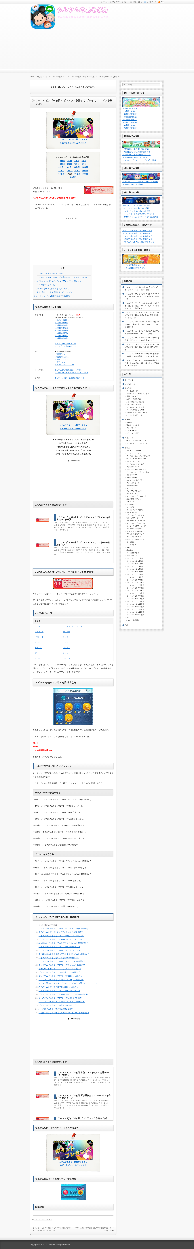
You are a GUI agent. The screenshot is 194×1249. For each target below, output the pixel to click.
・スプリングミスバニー (64, 365)
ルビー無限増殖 (133, 620)
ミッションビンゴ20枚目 (135, 607)
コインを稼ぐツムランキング (136, 443)
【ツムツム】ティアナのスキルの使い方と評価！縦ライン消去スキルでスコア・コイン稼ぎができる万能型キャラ (142, 305)
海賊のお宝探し (132, 477)
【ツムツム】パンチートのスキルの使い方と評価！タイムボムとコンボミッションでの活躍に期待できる (142, 363)
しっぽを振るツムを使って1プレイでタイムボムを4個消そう (64, 1013)
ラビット (66, 658)
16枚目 (85, 170)
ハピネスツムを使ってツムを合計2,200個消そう (59, 958)
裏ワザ (128, 617)
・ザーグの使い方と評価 (132, 184)
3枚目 (76, 161)
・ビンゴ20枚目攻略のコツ (65, 344)
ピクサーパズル (132, 475)
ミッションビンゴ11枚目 (135, 585)
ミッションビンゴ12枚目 (135, 588)
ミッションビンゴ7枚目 (134, 574)
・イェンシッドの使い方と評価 (135, 208)
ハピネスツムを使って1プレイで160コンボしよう (59, 950)
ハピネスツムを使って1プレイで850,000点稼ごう (59, 947)
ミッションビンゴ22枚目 (135, 612)
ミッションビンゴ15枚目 (135, 596)
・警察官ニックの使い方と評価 (135, 149)
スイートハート (132, 488)
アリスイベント (132, 502)
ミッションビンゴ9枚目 (134, 580)
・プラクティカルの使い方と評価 (136, 211)
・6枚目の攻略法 (61, 336)
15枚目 (77, 170)
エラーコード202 (132, 433)
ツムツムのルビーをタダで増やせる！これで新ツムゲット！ (64, 277)
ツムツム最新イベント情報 (50, 273)
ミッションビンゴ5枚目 (134, 569)
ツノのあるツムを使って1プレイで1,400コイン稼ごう (61, 998)
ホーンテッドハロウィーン (136, 469)
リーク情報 (130, 542)
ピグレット (39, 637)
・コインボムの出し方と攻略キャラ (137, 233)
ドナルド (38, 648)
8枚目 (84, 164)
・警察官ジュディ (62, 357)
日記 (126, 625)
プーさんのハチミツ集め (135, 464)
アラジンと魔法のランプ (135, 534)
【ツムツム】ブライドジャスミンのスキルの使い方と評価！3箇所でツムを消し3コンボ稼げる (142, 296)
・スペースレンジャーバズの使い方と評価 (140, 182)
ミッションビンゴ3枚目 (134, 564)
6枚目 (69, 164)
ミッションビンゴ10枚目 (135, 582)
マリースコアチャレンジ (135, 515)
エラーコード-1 (132, 428)
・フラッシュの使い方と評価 (134, 157)
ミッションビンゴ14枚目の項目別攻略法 (52, 296)
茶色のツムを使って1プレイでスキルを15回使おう (60, 969)
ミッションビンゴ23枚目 (135, 615)
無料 (128, 547)
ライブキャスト (132, 545)
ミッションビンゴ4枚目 (134, 566)
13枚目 (61, 170)
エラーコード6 (131, 430)
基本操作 (129, 550)
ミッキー (66, 653)
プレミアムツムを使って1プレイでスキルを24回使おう (62, 1002)
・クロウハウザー (62, 359)
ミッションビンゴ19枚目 (135, 604)
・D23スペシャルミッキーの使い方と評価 (140, 217)
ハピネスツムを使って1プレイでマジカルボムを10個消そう (63, 928)
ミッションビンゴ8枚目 (134, 577)
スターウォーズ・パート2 (135, 523)
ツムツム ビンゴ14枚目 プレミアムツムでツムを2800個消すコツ (83, 543)
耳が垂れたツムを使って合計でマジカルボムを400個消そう (63, 943)
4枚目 (84, 161)
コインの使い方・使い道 (135, 407)
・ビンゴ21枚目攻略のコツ (65, 346)
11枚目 (77, 167)
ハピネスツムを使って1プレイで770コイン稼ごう (59, 991)
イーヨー (38, 626)
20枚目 (85, 174)
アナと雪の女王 (132, 486)
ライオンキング (132, 512)
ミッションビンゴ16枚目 (135, 599)
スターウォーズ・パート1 (135, 521)
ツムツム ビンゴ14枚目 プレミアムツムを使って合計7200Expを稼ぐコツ (82, 1119)
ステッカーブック (132, 467)
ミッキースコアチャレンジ (136, 526)
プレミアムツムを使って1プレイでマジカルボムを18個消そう (64, 994)
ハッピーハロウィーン (134, 529)
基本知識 (128, 388)
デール (37, 642)
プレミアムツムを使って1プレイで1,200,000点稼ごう (61, 980)
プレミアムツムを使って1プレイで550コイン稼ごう (60, 976)
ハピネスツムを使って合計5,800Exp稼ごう (57, 1009)
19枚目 (77, 174)
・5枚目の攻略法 (61, 333)
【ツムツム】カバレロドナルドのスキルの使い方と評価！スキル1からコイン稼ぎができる (142, 347)
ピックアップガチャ (133, 537)
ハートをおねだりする (134, 415)
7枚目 (76, 164)
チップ (65, 637)
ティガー (66, 632)
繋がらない (130, 422)
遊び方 (127, 448)
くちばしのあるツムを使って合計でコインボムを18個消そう (64, 954)
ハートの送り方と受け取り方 (136, 412)
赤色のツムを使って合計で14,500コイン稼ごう (58, 987)
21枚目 (73, 177)
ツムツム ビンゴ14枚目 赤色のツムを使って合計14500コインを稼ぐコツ (83, 1073)
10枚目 (69, 167)
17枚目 (61, 174)
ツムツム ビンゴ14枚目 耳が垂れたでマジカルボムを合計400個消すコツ (83, 1096)
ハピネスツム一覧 (46, 285)
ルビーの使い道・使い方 (135, 402)
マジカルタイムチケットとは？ (137, 394)
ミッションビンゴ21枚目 (135, 609)
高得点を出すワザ (132, 555)
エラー (127, 420)
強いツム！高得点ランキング (136, 441)
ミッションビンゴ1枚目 (134, 558)
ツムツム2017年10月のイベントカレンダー (71, 373)
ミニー (37, 658)
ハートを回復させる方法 (135, 410)
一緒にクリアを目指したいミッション (54, 292)
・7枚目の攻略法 (61, 338)
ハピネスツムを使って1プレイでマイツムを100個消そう (62, 961)
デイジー (66, 642)
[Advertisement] (97, 49)
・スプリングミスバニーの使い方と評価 (139, 160)
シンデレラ (130, 504)
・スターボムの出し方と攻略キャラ (137, 236)
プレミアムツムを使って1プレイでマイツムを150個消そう (63, 965)
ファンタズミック (132, 483)
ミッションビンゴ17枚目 (135, 601)
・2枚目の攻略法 (61, 325)
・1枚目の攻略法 (61, 323)
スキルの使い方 (132, 391)
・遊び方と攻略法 (62, 320)
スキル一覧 (129, 438)
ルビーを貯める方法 (133, 399)
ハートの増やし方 (132, 553)
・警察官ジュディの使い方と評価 (136, 152)
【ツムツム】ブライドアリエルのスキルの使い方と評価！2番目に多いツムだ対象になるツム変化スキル (142, 315)
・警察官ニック (61, 354)
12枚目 (85, 167)
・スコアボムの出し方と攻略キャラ (137, 239)
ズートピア (130, 507)
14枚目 (70, 170)
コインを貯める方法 (133, 404)
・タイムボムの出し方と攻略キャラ (137, 231)
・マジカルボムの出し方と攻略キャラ (138, 242)
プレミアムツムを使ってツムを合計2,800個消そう (60, 972)
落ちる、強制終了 (132, 425)
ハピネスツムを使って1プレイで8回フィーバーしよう (61, 936)
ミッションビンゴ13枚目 (135, 590)
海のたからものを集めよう (136, 531)
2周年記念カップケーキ (134, 518)
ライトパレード (132, 494)
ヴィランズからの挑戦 (134, 510)
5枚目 (62, 164)
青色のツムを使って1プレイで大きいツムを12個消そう (62, 932)
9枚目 (60, 167)
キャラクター (130, 380)
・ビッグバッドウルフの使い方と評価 (138, 214)
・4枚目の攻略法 (61, 330)
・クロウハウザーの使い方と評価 (136, 155)
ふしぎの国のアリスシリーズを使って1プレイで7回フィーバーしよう (68, 983)
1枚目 (62, 161)
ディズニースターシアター (136, 459)
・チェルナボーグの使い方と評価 (136, 205)
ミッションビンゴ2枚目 (134, 561)
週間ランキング (132, 396)
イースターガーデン (133, 453)
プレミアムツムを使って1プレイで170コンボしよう (60, 939)
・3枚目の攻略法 (61, 328)
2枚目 (69, 161)
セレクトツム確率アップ (135, 539)
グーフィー (39, 632)
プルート (66, 648)
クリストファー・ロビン (72, 626)
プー (36, 653)
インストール (130, 384)
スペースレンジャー (133, 451)
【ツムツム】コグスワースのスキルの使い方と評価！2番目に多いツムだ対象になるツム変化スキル (142, 324)
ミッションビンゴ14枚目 (43, 1220)
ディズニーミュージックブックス (138, 456)
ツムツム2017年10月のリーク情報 (68, 370)
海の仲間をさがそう (133, 499)
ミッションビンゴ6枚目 (134, 572)
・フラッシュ (60, 362)
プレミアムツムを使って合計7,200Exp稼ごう (57, 1005)
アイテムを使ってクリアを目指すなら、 (52, 289)
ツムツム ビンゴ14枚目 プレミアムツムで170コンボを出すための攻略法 (83, 518)
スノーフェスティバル (134, 491)
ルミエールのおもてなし (135, 480)
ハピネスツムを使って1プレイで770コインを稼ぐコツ (57, 281)
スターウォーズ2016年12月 (136, 496)
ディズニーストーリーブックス (137, 472)
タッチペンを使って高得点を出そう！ (69, 378)
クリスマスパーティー (134, 461)
